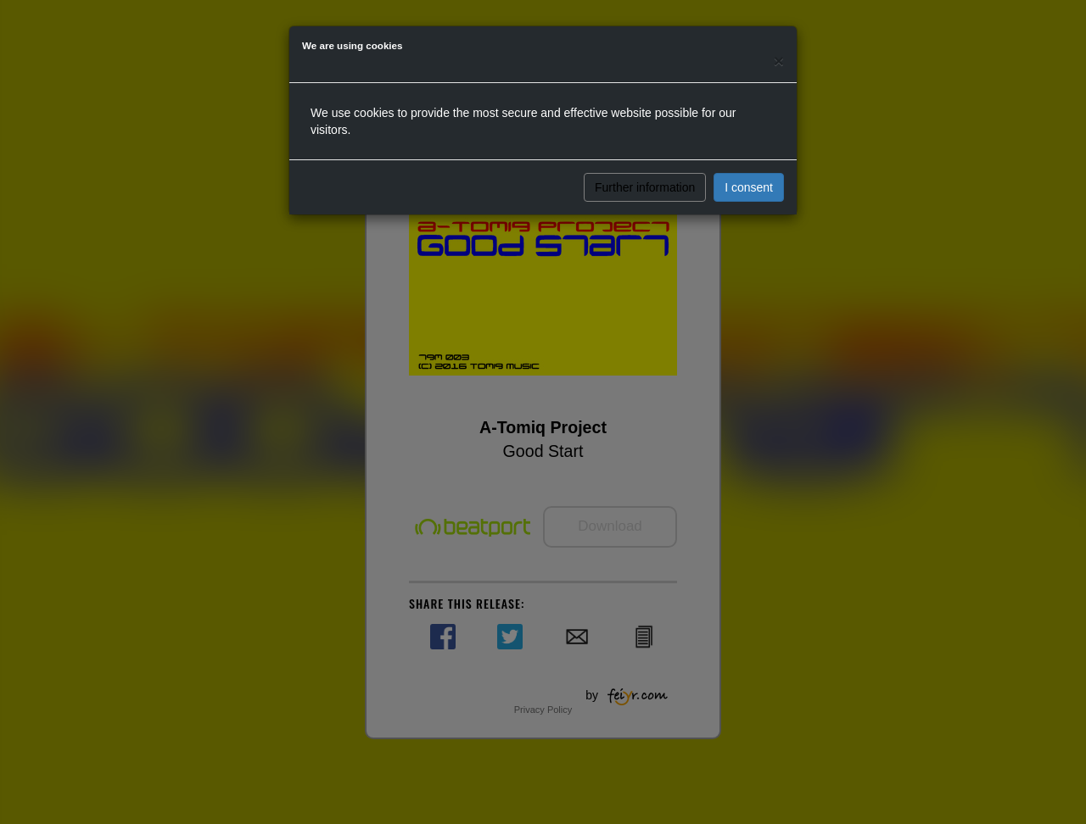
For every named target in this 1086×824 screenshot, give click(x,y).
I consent (749, 187)
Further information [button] (645, 187)
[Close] (779, 61)
